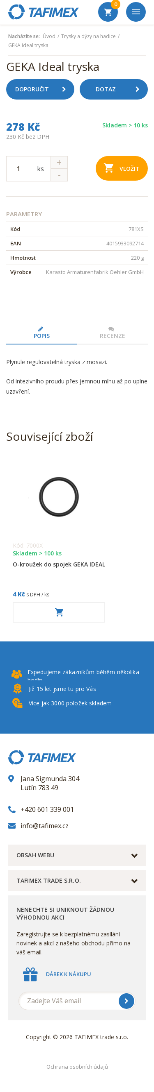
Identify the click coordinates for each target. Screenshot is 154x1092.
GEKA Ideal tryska (28, 45)
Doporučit (43, 89)
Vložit (122, 167)
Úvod (49, 36)
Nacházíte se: (24, 36)
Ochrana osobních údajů (77, 1066)
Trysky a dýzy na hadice (88, 36)
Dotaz (121, 89)
